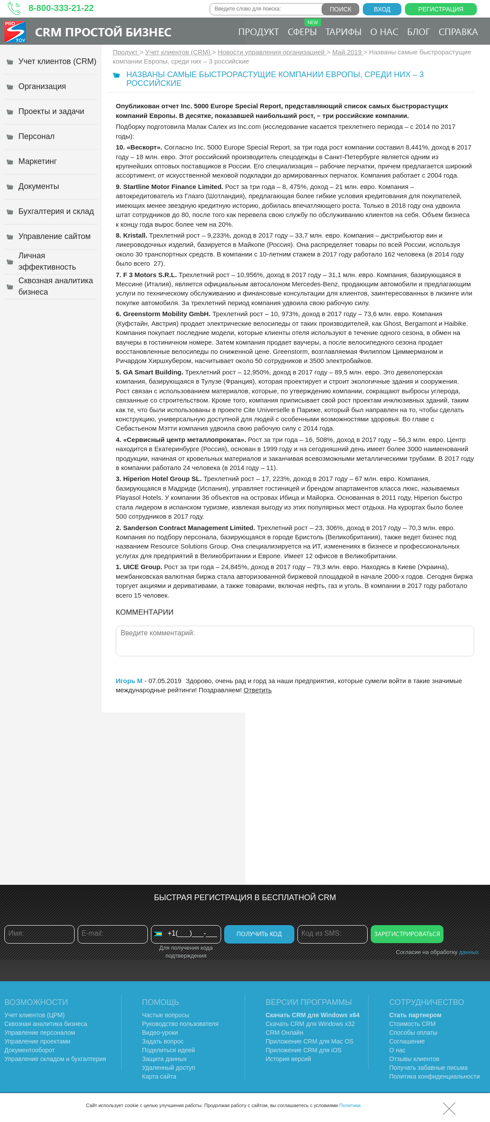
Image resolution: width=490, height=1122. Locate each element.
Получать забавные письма (428, 1067)
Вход (382, 9)
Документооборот (29, 1050)
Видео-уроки (160, 1032)
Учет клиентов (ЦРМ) (34, 1015)
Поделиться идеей (168, 1050)
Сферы (304, 27)
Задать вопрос (163, 1041)
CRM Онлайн (285, 1032)
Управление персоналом (39, 1032)
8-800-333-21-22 (61, 8)
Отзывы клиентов (414, 1058)
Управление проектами (37, 1041)
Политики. (350, 1105)
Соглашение (407, 1041)
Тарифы (343, 31)
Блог (418, 31)
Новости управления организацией (272, 52)
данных (469, 952)
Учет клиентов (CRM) (178, 52)
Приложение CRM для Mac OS (310, 1041)
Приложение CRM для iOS (304, 1050)
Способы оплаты (413, 1032)
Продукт (258, 31)
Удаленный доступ (168, 1067)
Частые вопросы (166, 1015)
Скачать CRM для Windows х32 (310, 1023)
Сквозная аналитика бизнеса (45, 1023)
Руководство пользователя (180, 1023)
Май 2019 (347, 52)
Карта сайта (159, 1076)
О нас (384, 31)
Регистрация (441, 9)
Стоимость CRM (412, 1023)
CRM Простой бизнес (103, 31)
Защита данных (164, 1058)
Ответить (257, 690)
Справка (458, 31)
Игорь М (129, 680)
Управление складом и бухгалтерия (55, 1058)
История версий (288, 1058)
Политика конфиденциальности (434, 1076)
